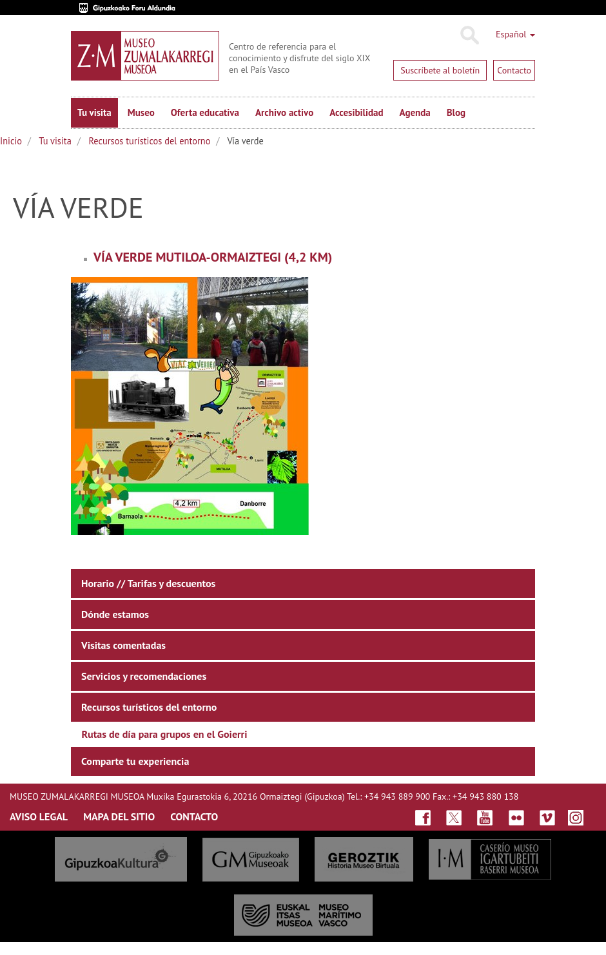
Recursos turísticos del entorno (149, 141)
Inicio (11, 141)
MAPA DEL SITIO (119, 816)
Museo (141, 112)
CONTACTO (194, 816)
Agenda (415, 112)
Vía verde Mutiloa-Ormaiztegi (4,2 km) (212, 257)
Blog (456, 112)
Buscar (469, 35)
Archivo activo (284, 112)
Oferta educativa (205, 112)
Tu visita (94, 112)
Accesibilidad (356, 112)
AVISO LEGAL (39, 816)
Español (515, 34)
